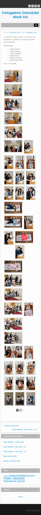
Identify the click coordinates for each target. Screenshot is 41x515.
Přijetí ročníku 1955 (10, 456)
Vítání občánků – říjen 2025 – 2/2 (14, 447)
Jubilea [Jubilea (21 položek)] (12, 475)
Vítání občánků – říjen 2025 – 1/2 (14, 451)
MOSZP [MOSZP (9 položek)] (31, 476)
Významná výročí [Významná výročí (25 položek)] (14, 481)
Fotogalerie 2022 (31, 32)
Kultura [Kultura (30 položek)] (21, 475)
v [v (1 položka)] (35, 476)
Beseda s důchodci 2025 (11, 461)
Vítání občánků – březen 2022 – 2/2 (24, 429)
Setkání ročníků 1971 (12, 426)
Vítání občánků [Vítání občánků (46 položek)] (14, 478)
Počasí (20, 497)
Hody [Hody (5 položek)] (5, 476)
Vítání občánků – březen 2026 (13, 442)
